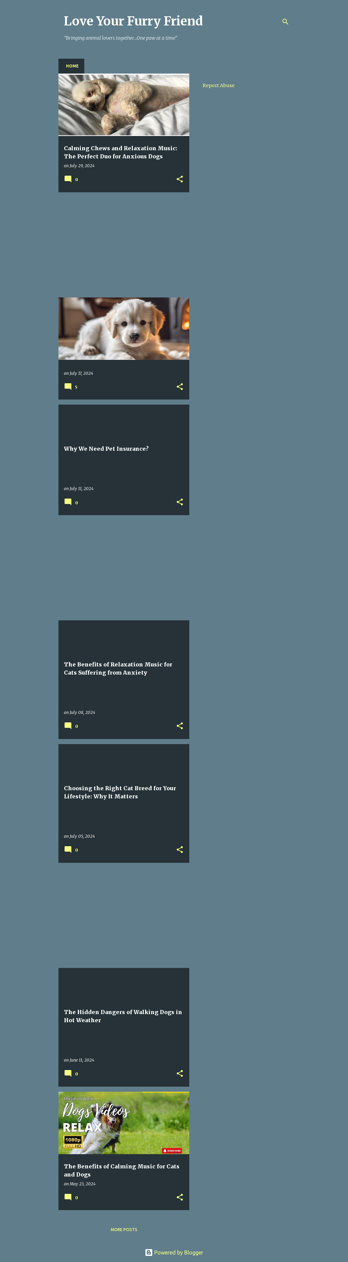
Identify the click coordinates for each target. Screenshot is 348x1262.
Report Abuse (218, 85)
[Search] (285, 22)
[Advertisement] (121, 244)
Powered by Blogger (174, 1252)
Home (72, 66)
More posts (124, 1229)
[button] (180, 179)
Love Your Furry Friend (133, 21)
